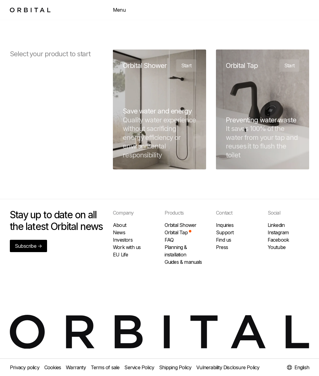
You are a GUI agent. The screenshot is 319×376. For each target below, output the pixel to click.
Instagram (278, 232)
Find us (223, 240)
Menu (119, 10)
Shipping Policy (175, 367)
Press (222, 247)
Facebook (278, 240)
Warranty (76, 367)
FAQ (169, 240)
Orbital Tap (178, 232)
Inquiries (224, 225)
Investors (123, 240)
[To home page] (30, 10)
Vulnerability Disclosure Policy (227, 367)
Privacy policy (24, 367)
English (298, 367)
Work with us (127, 247)
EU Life (120, 254)
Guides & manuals (183, 262)
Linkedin (276, 225)
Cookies (52, 367)
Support (224, 232)
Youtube (276, 247)
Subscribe (28, 246)
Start (186, 65)
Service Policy (139, 367)
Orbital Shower (181, 225)
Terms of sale (105, 367)
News (119, 232)
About (119, 225)
